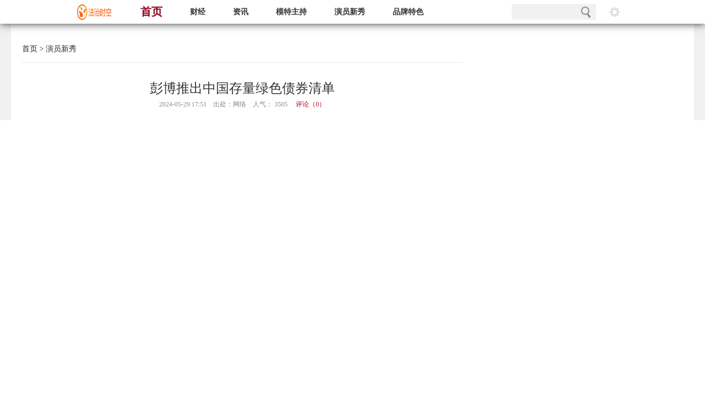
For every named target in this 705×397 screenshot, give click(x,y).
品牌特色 (408, 12)
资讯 (240, 12)
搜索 (586, 12)
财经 (197, 12)
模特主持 (291, 12)
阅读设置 (614, 12)
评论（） (311, 104)
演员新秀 (349, 12)
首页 (151, 12)
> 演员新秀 (57, 49)
